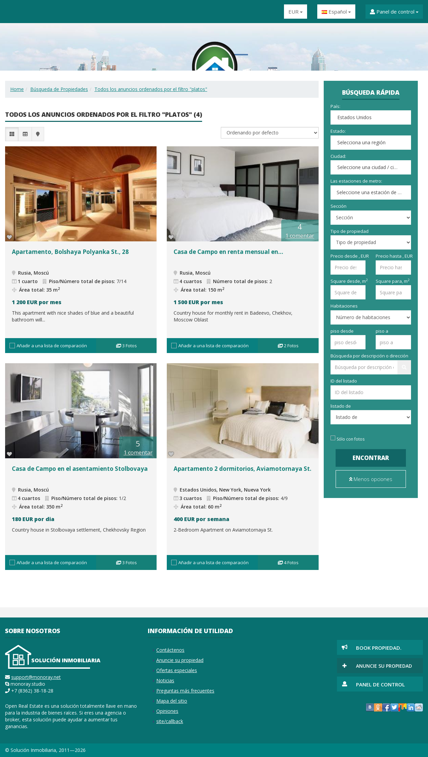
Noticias (165, 680)
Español (336, 11)
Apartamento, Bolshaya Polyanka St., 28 (70, 252)
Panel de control (394, 11)
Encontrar (371, 458)
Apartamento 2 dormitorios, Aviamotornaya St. (242, 469)
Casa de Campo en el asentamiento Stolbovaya (80, 469)
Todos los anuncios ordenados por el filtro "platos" (150, 89)
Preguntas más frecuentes (185, 690)
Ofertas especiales (176, 670)
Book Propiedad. (379, 647)
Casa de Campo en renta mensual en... (228, 252)
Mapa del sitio (171, 701)
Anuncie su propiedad (179, 660)
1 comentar (299, 235)
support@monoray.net (36, 677)
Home (17, 89)
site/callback (169, 721)
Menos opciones (370, 479)
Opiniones (167, 711)
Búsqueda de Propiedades (59, 89)
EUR (295, 11)
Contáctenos (170, 650)
